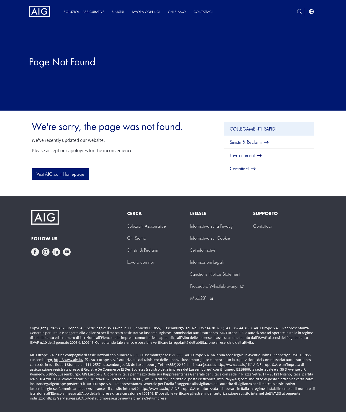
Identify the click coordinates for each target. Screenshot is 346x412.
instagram (45, 252)
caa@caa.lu (205, 364)
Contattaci (203, 11)
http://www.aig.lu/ (71, 359)
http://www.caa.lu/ (234, 364)
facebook (35, 252)
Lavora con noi (146, 11)
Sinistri (118, 11)
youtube (67, 252)
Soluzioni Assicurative (84, 11)
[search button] (299, 11)
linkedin (56, 252)
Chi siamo (177, 11)
